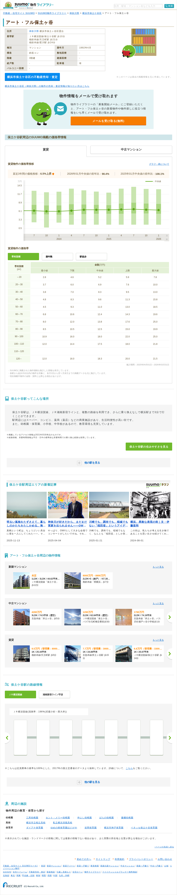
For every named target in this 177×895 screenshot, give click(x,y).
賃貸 (43, 866)
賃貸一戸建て (83, 866)
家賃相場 (95, 866)
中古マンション (127, 866)
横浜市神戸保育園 (113, 827)
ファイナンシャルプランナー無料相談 (119, 872)
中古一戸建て (156, 866)
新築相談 (51, 872)
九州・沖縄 (64, 875)
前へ (7, 738)
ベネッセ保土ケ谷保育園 (144, 827)
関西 (44, 875)
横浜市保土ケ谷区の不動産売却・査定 (32, 76)
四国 (50, 875)
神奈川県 (74, 13)
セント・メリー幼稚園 (58, 817)
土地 (166, 866)
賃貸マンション (54, 866)
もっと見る (158, 567)
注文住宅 (7, 872)
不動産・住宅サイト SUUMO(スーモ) (20, 866)
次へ (169, 738)
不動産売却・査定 (37, 872)
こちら (129, 768)
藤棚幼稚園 (127, 817)
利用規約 (119, 859)
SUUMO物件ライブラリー (52, 13)
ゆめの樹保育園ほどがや (64, 827)
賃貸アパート (69, 866)
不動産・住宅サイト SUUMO (19, 13)
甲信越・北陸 (28, 875)
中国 (55, 875)
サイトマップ (103, 859)
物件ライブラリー (92, 872)
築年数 (49, 256)
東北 (13, 875)
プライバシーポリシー (141, 859)
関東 (19, 875)
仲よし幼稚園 (84, 817)
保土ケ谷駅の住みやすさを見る (148, 446)
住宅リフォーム (20, 872)
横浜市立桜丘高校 (36, 822)
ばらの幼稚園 (106, 817)
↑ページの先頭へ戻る (164, 847)
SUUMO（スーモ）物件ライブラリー (28, 5)
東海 (38, 875)
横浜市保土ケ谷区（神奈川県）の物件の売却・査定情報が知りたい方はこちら (47, 86)
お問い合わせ (165, 859)
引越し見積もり (64, 872)
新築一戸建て (142, 866)
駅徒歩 (83, 256)
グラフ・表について (159, 164)
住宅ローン (78, 872)
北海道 (6, 875)
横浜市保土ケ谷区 (92, 13)
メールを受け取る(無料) (108, 120)
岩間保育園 (91, 827)
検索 (170, 6)
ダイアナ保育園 (34, 827)
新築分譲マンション (109, 866)
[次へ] (169, 617)
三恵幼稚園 (32, 817)
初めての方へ (84, 859)
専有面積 (16, 256)
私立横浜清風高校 (62, 822)
